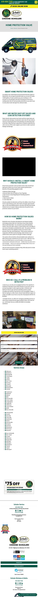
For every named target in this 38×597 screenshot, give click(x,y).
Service (15, 28)
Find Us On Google (19, 512)
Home (11, 28)
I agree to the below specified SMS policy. (12, 353)
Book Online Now (19, 6)
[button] (3, 487)
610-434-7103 (6, 1)
